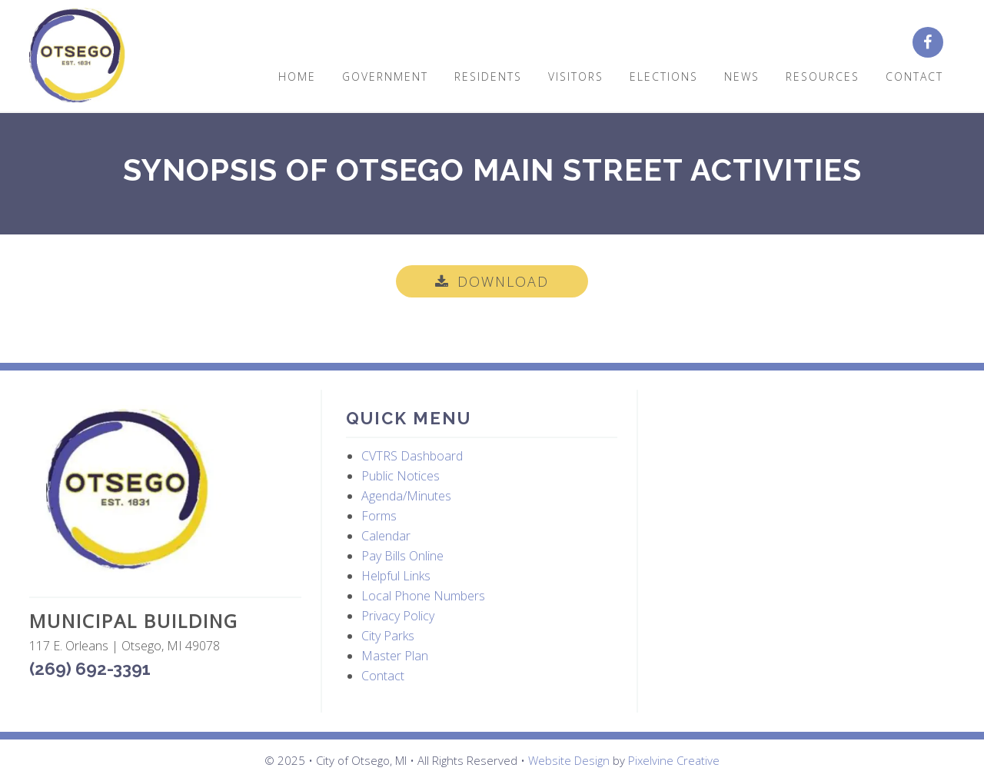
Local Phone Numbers (423, 595)
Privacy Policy (397, 615)
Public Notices (400, 475)
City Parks (387, 635)
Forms (379, 515)
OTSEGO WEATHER (799, 462)
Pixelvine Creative (674, 760)
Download (503, 281)
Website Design (569, 760)
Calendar (386, 535)
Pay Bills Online (402, 555)
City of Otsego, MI (77, 56)
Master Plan (394, 655)
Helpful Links (395, 575)
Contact (382, 675)
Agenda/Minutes (406, 495)
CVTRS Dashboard (412, 455)
